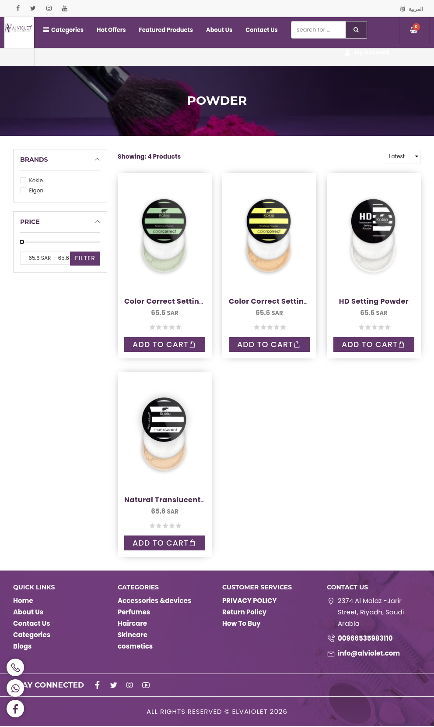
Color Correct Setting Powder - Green (194, 301)
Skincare (132, 635)
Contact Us (261, 30)
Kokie (31, 180)
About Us (219, 30)
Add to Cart (165, 344)
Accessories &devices (154, 601)
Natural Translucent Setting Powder (192, 500)
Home (23, 601)
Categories (63, 30)
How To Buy (241, 624)
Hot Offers (111, 30)
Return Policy (244, 612)
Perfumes (134, 612)
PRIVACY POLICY (249, 601)
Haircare (132, 624)
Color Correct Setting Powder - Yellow (300, 301)
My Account (367, 53)
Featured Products (165, 30)
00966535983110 (365, 639)
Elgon (32, 190)
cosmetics (135, 647)
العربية (411, 9)
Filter (85, 258)
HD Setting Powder (374, 301)
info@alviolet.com (369, 654)
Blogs (22, 647)
